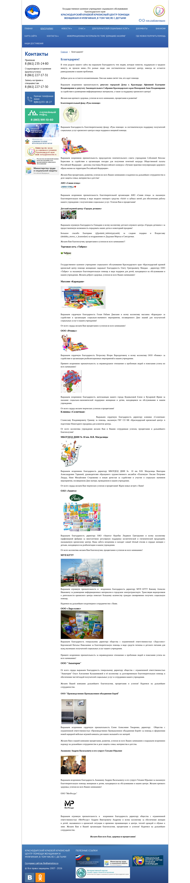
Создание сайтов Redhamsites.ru (41, 863)
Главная (64, 51)
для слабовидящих (155, 20)
